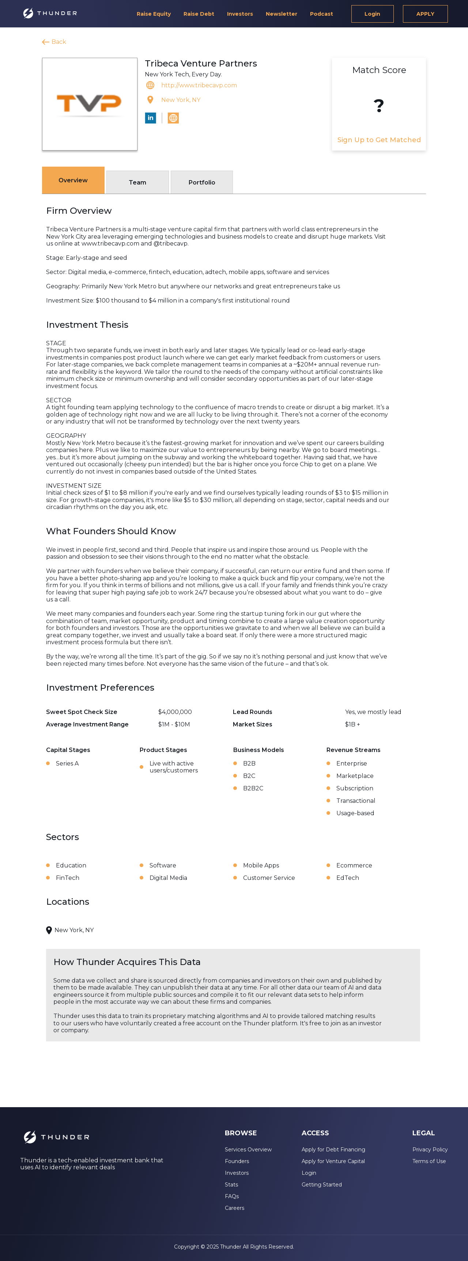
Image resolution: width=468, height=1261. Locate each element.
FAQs (232, 1196)
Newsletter (281, 14)
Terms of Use (429, 1161)
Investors (240, 14)
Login (372, 14)
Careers (234, 1208)
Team (137, 182)
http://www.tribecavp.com (199, 85)
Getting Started (322, 1184)
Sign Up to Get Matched (379, 140)
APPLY (425, 14)
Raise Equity (154, 14)
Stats (231, 1184)
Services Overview (248, 1149)
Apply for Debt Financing (333, 1149)
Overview (73, 180)
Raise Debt (199, 14)
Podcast (321, 14)
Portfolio (202, 182)
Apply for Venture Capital (333, 1161)
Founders (237, 1161)
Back (59, 41)
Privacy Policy (430, 1149)
